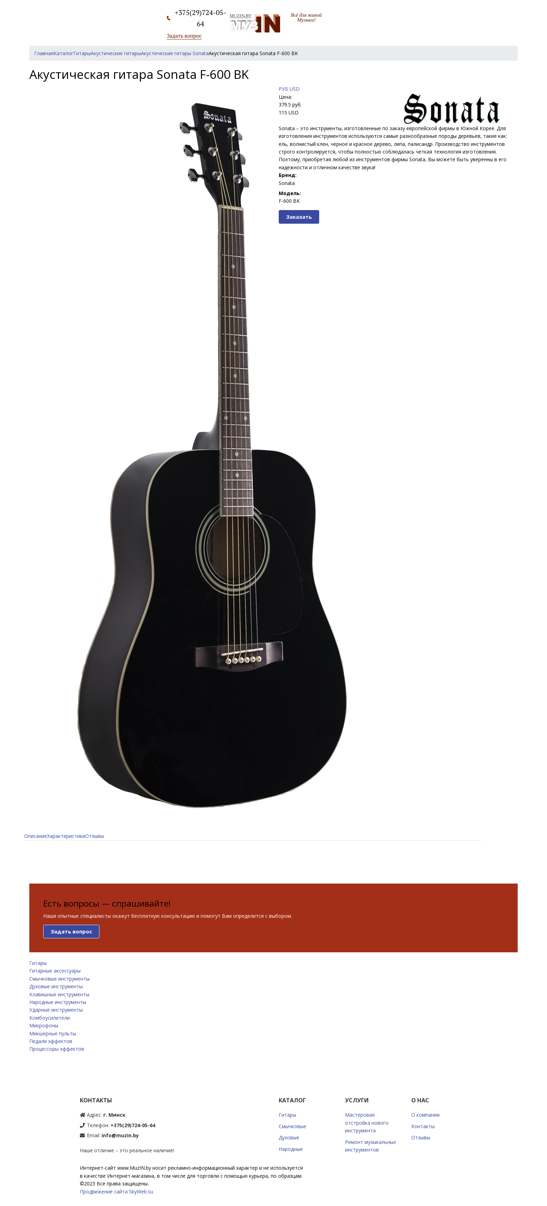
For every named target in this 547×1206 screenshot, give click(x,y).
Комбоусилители (49, 1017)
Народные (291, 1149)
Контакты (423, 1126)
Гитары (38, 963)
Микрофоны (43, 1025)
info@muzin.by (120, 1135)
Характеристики (66, 836)
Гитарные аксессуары (55, 970)
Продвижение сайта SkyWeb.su (116, 1191)
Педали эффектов (50, 1041)
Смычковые (292, 1126)
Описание (35, 836)
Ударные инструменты (56, 1009)
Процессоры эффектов (56, 1048)
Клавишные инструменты (59, 994)
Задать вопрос (184, 35)
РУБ (283, 88)
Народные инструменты (57, 1002)
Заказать (299, 216)
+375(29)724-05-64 (133, 1125)
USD (295, 88)
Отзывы (94, 836)
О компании (425, 1114)
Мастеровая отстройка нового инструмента (367, 1122)
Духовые (289, 1137)
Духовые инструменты (56, 986)
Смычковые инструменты (59, 978)
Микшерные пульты (52, 1033)
